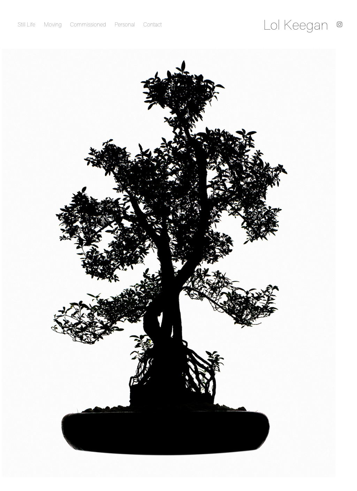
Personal (125, 24)
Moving (53, 24)
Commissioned (88, 24)
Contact (152, 24)
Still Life (26, 24)
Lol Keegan (295, 24)
